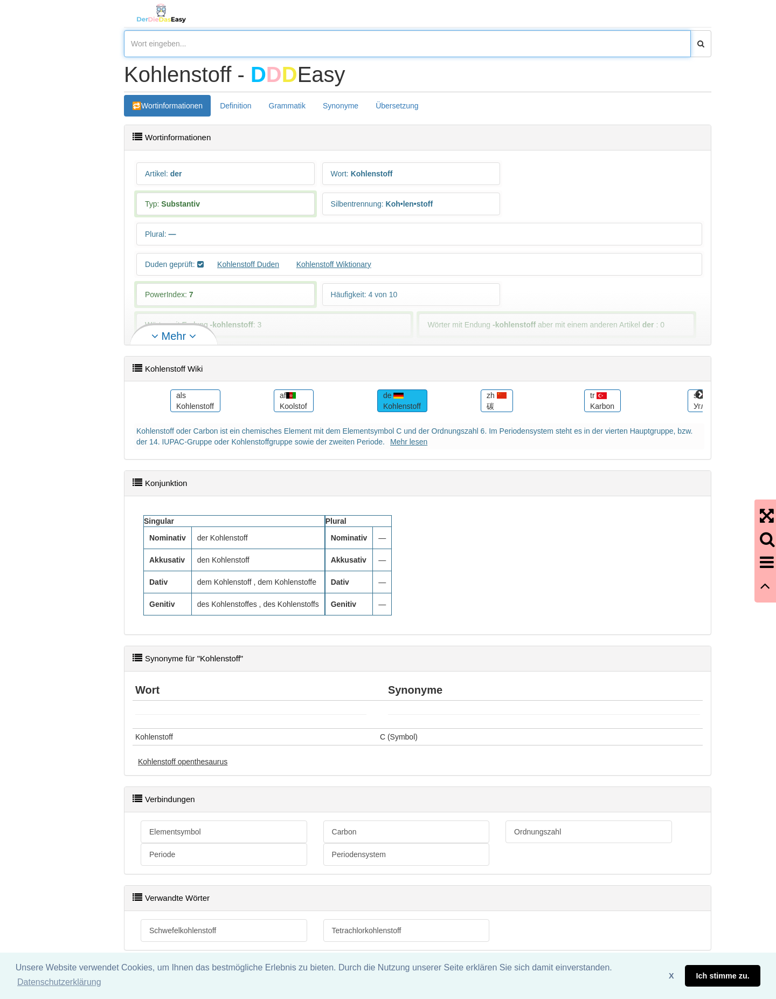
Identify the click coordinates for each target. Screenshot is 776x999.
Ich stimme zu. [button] (723, 975)
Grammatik (287, 105)
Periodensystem (359, 854)
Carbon (344, 831)
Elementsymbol (175, 831)
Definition (235, 105)
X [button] (671, 975)
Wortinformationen (172, 105)
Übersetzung (397, 105)
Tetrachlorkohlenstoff (366, 930)
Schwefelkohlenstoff (182, 930)
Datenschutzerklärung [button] (59, 982)
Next (700, 394)
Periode (162, 854)
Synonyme (340, 105)
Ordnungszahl (537, 831)
